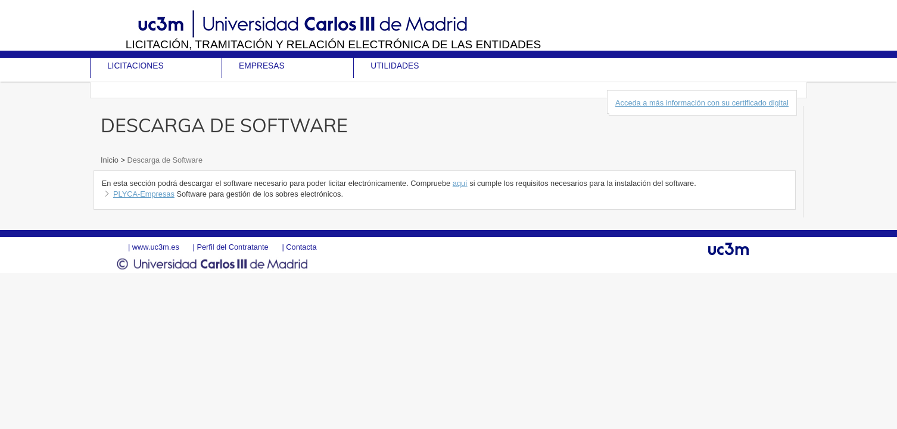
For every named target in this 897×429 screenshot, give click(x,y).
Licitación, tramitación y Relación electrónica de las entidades (333, 44)
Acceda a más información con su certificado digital (702, 102)
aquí (460, 183)
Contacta (301, 247)
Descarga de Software (164, 160)
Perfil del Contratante (232, 247)
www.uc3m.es (155, 247)
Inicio (110, 160)
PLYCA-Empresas (144, 193)
